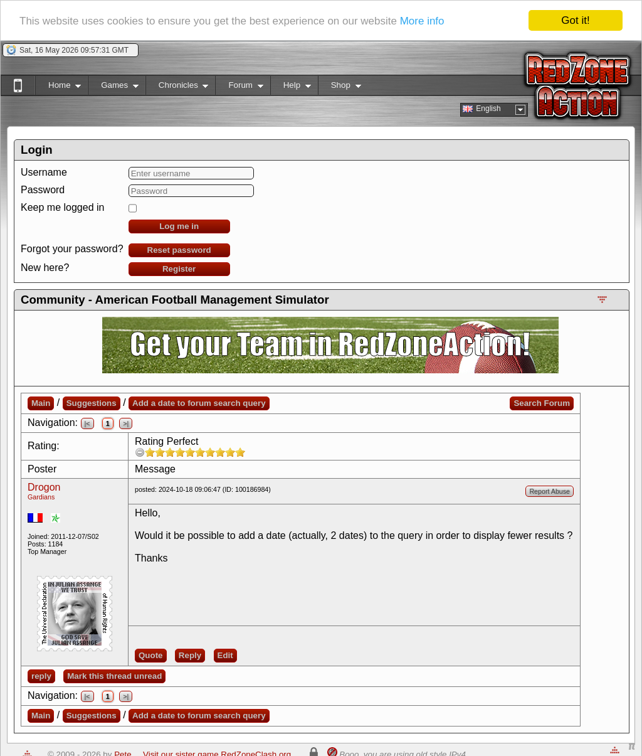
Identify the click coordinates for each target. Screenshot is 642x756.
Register (179, 269)
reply (41, 676)
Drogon (44, 487)
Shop (339, 87)
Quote (151, 655)
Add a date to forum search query (199, 403)
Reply (190, 655)
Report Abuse (549, 491)
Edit (225, 655)
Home (58, 87)
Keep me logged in (62, 207)
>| (126, 423)
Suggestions (91, 403)
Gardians (41, 497)
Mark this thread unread (114, 676)
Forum (239, 87)
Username (44, 172)
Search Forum (541, 403)
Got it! (575, 20)
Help (290, 87)
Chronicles (177, 87)
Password (43, 189)
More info (422, 21)
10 (240, 452)
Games (113, 87)
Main (40, 403)
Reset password (179, 250)
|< (87, 423)
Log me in (179, 226)
